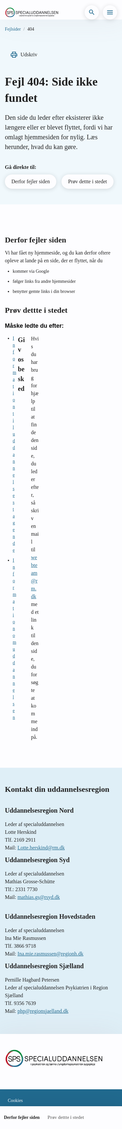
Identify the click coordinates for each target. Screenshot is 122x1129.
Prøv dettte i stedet (87, 181)
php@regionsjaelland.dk (43, 1011)
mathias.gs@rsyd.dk (39, 897)
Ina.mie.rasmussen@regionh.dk (51, 954)
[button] (92, 12)
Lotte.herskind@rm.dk (41, 847)
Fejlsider (13, 29)
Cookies (15, 1100)
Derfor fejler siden (30, 181)
